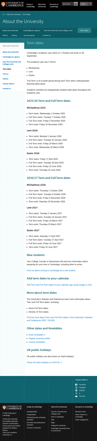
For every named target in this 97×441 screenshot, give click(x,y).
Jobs (52, 420)
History (14, 35)
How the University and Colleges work (58, 30)
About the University (42, 5)
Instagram (82, 387)
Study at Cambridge (30, 5)
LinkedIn (82, 390)
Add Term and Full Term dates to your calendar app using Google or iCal (59, 285)
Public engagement (81, 420)
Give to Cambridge (57, 417)
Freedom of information (10, 423)
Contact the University (10, 419)
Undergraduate (32, 412)
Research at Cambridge (54, 5)
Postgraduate (31, 414)
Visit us (5, 35)
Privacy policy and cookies (11, 426)
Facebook (82, 385)
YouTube (82, 396)
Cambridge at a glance (31, 30)
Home (4, 14)
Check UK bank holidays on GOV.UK (43, 362)
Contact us (47, 35)
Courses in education (34, 428)
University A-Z (7, 435)
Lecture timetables (37, 342)
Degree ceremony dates (39, 338)
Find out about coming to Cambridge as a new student (51, 270)
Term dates (84, 30)
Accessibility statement (10, 421)
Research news (80, 412)
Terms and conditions (10, 432)
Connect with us (81, 380)
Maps (53, 423)
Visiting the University (58, 425)
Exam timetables (36, 335)
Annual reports (29, 35)
